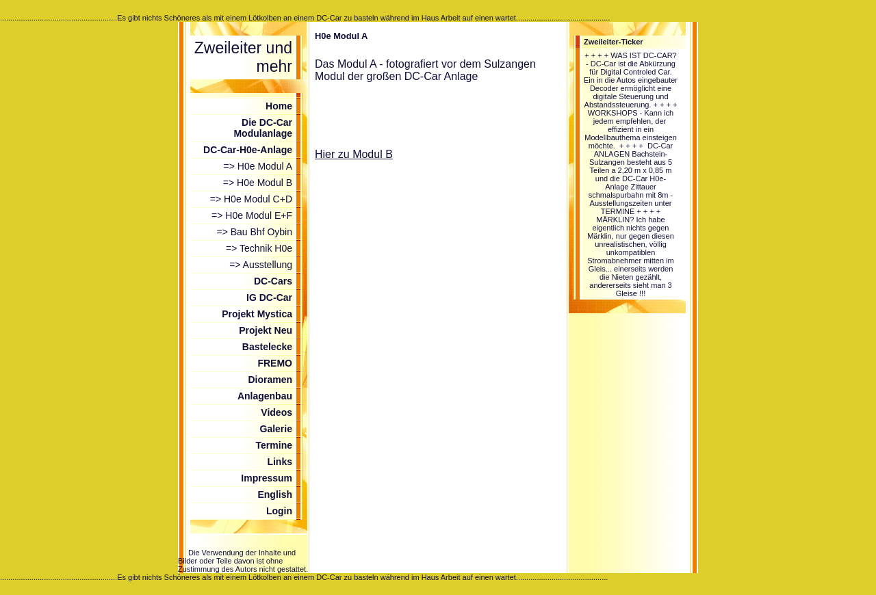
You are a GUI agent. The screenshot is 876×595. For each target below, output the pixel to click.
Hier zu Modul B (354, 154)
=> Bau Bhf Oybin (254, 231)
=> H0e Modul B (257, 182)
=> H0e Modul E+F (251, 215)
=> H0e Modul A (258, 166)
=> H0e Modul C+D (251, 199)
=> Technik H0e (259, 248)
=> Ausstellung (260, 264)
